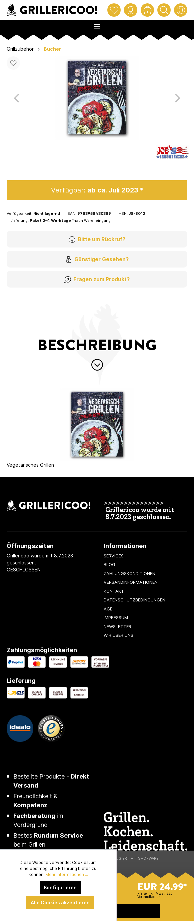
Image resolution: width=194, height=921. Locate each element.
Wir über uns (118, 635)
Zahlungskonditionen (129, 573)
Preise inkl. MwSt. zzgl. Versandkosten (156, 895)
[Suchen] (164, 10)
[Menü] (97, 24)
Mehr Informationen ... (66, 874)
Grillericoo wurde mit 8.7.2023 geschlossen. (139, 514)
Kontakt (114, 591)
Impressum (116, 617)
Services (114, 555)
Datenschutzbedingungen (134, 599)
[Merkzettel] (114, 10)
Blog (109, 564)
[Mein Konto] (130, 10)
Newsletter (117, 626)
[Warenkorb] (147, 10)
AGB (108, 608)
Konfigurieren (60, 887)
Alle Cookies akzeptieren (60, 902)
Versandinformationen (131, 582)
